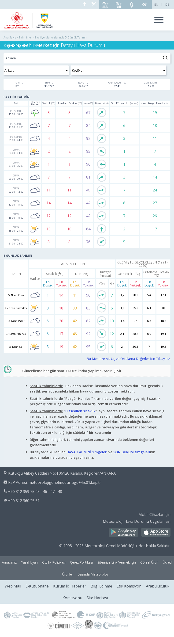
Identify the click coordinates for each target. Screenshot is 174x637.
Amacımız (9, 562)
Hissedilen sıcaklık (80, 411)
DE (167, 5)
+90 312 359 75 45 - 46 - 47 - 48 (35, 491)
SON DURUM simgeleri (131, 452)
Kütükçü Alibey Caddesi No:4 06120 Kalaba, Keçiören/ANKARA (62, 473)
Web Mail (13, 586)
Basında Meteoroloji (93, 574)
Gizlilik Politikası (54, 562)
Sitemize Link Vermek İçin (116, 562)
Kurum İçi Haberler (69, 586)
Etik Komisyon (129, 586)
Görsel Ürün (149, 562)
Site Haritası (97, 597)
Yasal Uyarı (29, 562)
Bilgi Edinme (101, 586)
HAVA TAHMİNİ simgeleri (87, 452)
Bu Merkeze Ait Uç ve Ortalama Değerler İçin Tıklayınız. (128, 358)
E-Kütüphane (37, 586)
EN (156, 5)
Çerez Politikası (81, 562)
